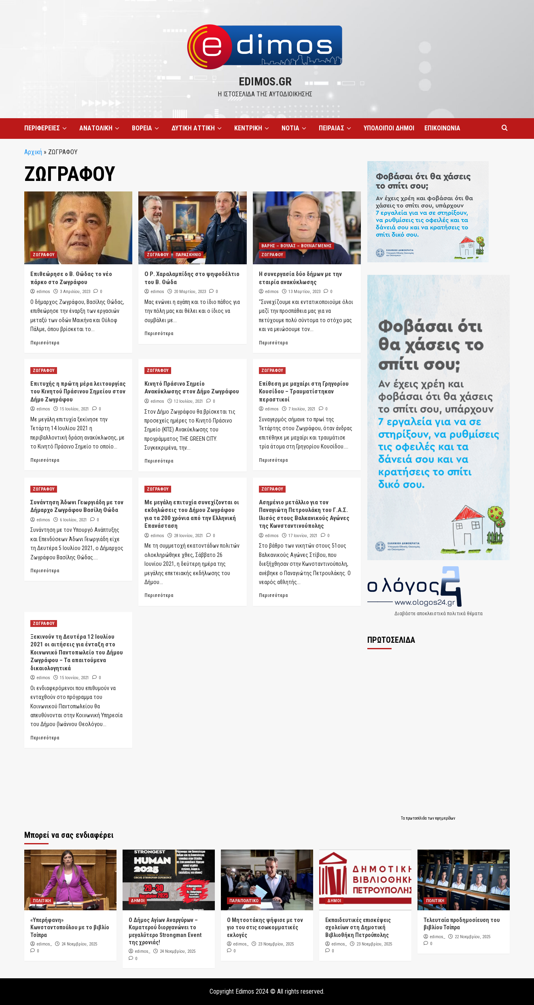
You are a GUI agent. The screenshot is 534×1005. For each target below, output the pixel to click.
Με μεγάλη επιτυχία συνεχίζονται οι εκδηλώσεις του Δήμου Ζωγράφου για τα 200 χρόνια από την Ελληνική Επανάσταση (191, 514)
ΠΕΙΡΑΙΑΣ (336, 128)
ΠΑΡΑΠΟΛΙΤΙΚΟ (244, 900)
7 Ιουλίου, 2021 (302, 409)
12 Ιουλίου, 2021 (188, 401)
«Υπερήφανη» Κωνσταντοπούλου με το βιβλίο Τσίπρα (69, 927)
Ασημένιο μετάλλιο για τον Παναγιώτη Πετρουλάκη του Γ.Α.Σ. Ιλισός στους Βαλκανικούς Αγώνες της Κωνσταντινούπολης (304, 514)
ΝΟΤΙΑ (295, 128)
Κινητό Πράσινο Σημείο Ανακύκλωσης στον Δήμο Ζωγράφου (191, 387)
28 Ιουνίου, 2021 (188, 535)
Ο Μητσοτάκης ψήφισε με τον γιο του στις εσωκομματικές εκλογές (265, 927)
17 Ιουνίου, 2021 (303, 535)
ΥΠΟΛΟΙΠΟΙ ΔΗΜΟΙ (389, 128)
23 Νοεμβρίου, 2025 (276, 944)
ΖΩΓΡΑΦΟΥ (44, 254)
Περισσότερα (44, 343)
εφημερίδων (445, 818)
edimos (43, 291)
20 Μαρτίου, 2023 (190, 291)
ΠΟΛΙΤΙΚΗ (42, 900)
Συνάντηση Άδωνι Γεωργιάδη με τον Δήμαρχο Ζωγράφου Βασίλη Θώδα (76, 506)
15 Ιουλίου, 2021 (74, 409)
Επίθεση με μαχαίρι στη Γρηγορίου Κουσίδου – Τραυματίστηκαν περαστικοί (304, 391)
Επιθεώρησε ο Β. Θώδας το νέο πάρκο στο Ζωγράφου (71, 278)
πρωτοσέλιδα (417, 818)
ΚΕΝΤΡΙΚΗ (252, 128)
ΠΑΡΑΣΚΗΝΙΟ (188, 254)
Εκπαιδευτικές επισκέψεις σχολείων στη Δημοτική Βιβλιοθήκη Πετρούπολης (358, 927)
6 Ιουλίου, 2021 (73, 520)
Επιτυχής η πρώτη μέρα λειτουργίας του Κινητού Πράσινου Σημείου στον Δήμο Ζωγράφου (78, 391)
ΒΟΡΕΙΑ (146, 128)
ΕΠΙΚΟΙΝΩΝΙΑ (442, 128)
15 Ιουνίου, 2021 (74, 677)
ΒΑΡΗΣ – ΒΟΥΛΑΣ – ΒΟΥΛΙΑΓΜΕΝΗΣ (296, 246)
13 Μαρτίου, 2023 (304, 291)
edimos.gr (265, 81)
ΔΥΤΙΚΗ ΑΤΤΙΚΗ (198, 128)
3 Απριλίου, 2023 (75, 291)
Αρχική (33, 152)
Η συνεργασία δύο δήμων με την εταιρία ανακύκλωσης (300, 278)
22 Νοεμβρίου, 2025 (472, 936)
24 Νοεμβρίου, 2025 (79, 944)
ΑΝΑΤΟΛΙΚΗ (100, 128)
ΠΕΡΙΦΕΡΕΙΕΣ (46, 128)
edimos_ (44, 944)
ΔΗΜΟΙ (137, 900)
